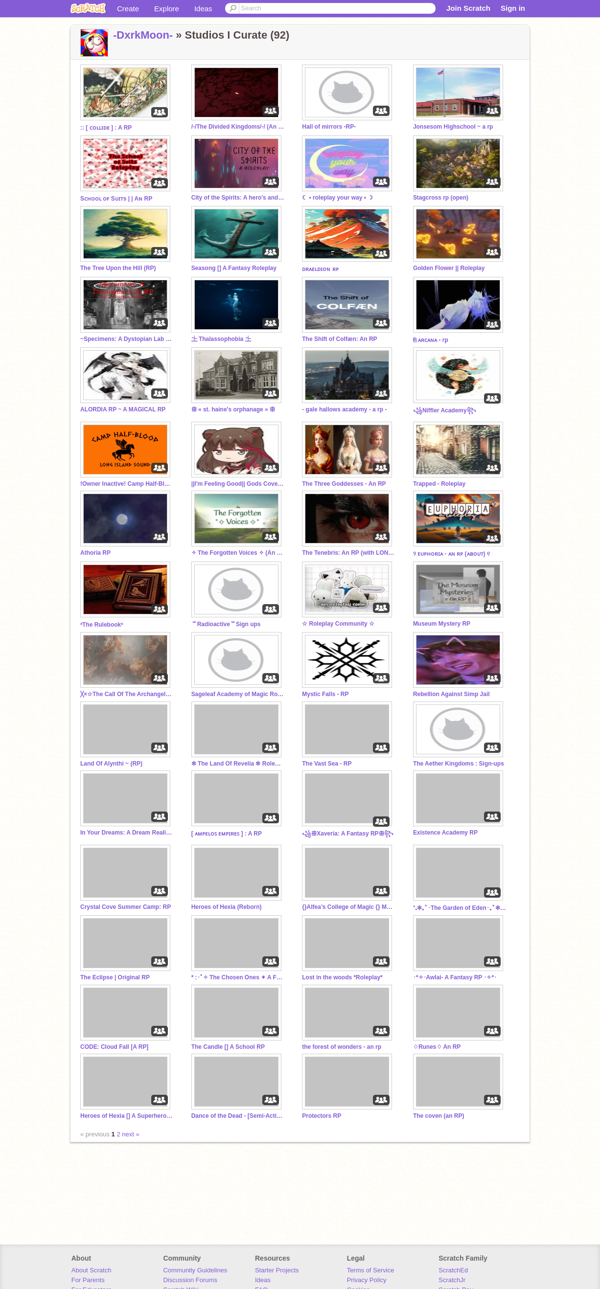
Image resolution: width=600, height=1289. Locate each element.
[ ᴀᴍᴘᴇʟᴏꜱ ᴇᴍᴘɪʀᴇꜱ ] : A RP (226, 833)
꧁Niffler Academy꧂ (444, 410)
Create (128, 8)
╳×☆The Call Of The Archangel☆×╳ (126, 694)
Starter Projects (277, 1270)
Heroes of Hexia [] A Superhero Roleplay (126, 1115)
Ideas (203, 8)
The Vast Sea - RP (326, 763)
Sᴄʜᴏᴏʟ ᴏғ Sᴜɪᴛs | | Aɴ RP (116, 198)
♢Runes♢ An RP (437, 1046)
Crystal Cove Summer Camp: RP (125, 907)
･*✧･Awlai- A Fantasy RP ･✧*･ (455, 977)
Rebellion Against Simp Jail (451, 694)
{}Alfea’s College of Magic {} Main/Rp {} (348, 907)
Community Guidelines (195, 1270)
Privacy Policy (367, 1280)
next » (130, 1134)
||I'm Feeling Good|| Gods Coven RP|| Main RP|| (237, 483)
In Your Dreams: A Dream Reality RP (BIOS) (126, 832)
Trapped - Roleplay (439, 483)
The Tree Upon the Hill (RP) (118, 268)
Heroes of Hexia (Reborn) (226, 907)
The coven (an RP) (438, 1115)
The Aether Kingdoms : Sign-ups (458, 763)
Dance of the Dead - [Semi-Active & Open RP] (237, 1115)
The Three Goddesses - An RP (344, 483)
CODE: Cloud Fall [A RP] (114, 1046)
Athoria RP (95, 552)
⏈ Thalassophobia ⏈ (221, 339)
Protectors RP (321, 1115)
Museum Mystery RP (441, 623)
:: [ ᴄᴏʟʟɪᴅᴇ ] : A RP (106, 127)
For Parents (88, 1280)
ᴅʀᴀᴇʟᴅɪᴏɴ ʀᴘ (320, 269)
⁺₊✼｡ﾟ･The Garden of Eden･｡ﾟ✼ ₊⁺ (459, 908)
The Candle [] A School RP (228, 1046)
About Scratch (91, 1270)
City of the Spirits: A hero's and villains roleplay (237, 197)
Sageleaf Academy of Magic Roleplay (237, 694)
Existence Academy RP (445, 832)
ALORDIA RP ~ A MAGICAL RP (122, 409)
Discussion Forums (190, 1280)
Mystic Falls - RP (325, 694)
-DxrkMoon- (143, 35)
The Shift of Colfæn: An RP (339, 339)
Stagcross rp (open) (440, 197)
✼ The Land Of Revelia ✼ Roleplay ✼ (237, 763)
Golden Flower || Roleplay (449, 268)
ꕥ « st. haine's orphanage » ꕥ (233, 409)
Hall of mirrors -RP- (329, 126)
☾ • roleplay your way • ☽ (337, 197)
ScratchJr (451, 1280)
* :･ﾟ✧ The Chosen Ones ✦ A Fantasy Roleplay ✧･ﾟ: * (237, 977)
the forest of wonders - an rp (341, 1046)
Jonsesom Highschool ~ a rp (453, 126)
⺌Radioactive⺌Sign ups (226, 624)
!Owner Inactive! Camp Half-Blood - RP (126, 483)
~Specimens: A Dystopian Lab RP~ (126, 339)
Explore (166, 8)
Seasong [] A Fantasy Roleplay (234, 268)
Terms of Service (370, 1270)
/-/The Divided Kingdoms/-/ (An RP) (237, 126)
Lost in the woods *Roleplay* (342, 977)
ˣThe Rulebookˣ (101, 624)
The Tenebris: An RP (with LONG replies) (348, 552)
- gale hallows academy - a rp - (344, 409)
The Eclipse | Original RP (115, 977)
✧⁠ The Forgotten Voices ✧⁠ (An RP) (237, 552)
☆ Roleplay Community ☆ (338, 623)
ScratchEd (453, 1270)
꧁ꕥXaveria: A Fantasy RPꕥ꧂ (347, 833)
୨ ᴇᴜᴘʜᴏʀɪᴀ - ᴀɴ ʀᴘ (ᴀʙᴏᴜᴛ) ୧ (451, 553)
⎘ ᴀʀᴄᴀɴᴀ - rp (430, 340)
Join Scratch (468, 8)
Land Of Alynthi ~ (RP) (111, 763)
